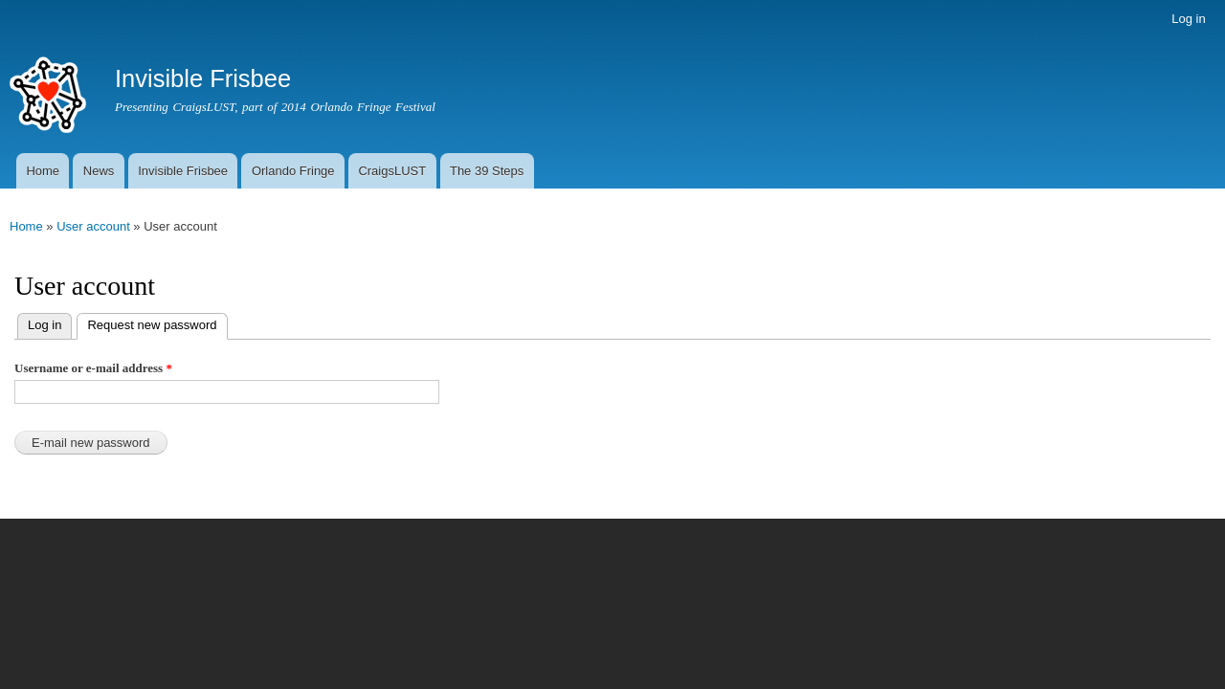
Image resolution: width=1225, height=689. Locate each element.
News (99, 171)
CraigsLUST (392, 171)
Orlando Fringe (293, 171)
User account (93, 226)
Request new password (146, 323)
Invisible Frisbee (183, 171)
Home (42, 171)
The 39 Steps (486, 171)
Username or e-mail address (93, 368)
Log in (1188, 18)
